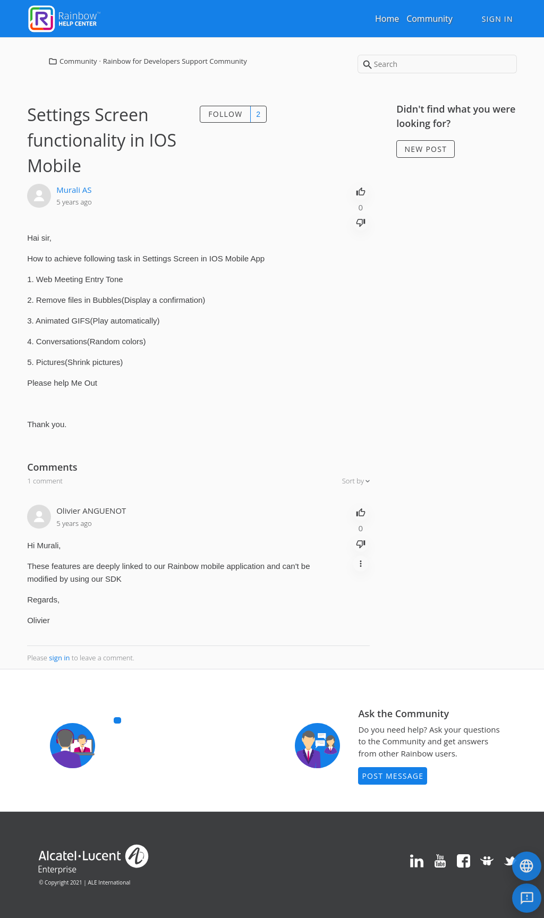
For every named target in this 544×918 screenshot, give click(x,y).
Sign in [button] (497, 19)
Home (387, 18)
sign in (59, 657)
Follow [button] (225, 114)
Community (429, 18)
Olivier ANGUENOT (91, 510)
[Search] (437, 64)
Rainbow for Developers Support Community (175, 61)
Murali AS (73, 189)
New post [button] (426, 149)
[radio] (361, 190)
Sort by (354, 481)
